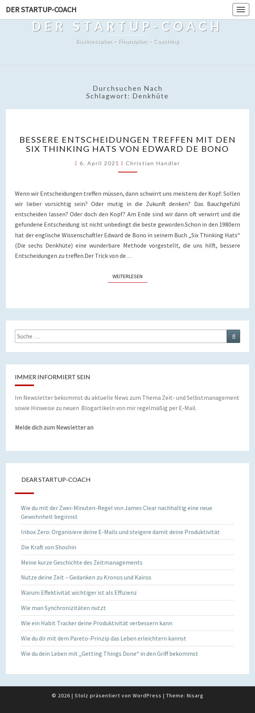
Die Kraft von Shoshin (48, 547)
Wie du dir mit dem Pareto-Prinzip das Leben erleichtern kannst (103, 638)
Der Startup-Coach (41, 9)
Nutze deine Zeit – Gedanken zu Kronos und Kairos (86, 577)
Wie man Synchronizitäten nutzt (63, 608)
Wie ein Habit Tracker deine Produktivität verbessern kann (96, 623)
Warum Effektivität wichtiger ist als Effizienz (79, 592)
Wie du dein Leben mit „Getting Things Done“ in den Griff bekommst (109, 653)
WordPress (147, 695)
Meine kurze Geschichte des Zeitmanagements (82, 562)
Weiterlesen (129, 276)
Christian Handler (153, 163)
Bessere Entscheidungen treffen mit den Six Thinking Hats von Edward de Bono (127, 144)
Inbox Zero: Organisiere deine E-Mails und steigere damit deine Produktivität (120, 532)
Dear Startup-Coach (56, 479)
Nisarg (195, 695)
